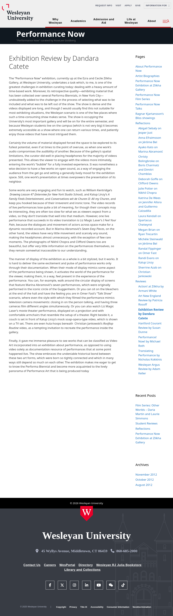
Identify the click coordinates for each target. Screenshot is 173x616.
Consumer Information (118, 607)
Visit (118, 5)
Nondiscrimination (142, 607)
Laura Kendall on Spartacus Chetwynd (149, 220)
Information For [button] (157, 5)
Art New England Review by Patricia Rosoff (150, 300)
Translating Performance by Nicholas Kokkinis (150, 355)
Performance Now (50, 34)
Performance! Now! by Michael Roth (149, 341)
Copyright (61, 607)
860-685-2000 (126, 551)
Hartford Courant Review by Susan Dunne (150, 327)
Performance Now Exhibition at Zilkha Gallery (148, 85)
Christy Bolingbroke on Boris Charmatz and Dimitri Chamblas (148, 165)
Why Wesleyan (55, 21)
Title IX (83, 607)
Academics (78, 21)
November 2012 (146, 474)
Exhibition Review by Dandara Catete (151, 314)
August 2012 (143, 485)
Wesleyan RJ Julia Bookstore (119, 565)
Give (138, 5)
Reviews (140, 281)
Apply (128, 5)
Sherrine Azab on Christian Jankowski (149, 271)
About (152, 21)
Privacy (73, 607)
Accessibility (97, 607)
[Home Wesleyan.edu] (86, 513)
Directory (86, 565)
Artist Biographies (147, 76)
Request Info (103, 5)
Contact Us (32, 565)
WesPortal (67, 565)
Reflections (142, 123)
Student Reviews (146, 423)
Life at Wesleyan (131, 21)
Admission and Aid (103, 21)
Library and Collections (82, 569)
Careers (50, 565)
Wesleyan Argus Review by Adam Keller (149, 369)
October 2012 (144, 479)
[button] (166, 21)
